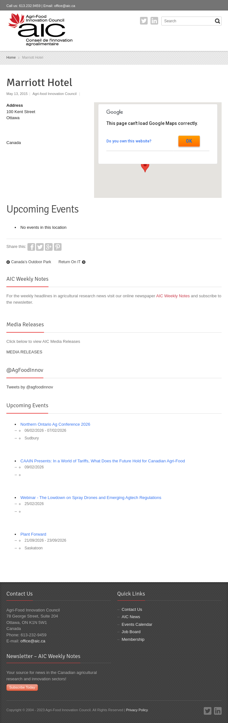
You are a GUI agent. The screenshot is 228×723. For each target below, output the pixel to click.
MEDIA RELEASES (24, 352)
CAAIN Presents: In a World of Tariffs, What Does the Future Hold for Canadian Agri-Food (102, 461)
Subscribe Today (22, 687)
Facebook (31, 247)
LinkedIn (154, 21)
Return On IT (70, 262)
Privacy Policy (137, 710)
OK (189, 141)
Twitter (144, 21)
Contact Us (132, 609)
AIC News (131, 616)
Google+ (49, 247)
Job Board (131, 631)
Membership (133, 639)
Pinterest (58, 247)
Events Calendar (137, 624)
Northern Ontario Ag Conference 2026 (55, 424)
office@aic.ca (64, 6)
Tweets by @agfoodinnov (29, 387)
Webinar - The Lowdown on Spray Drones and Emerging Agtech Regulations (90, 497)
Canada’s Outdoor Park (31, 262)
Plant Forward (33, 534)
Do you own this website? (129, 141)
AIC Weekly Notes (173, 295)
